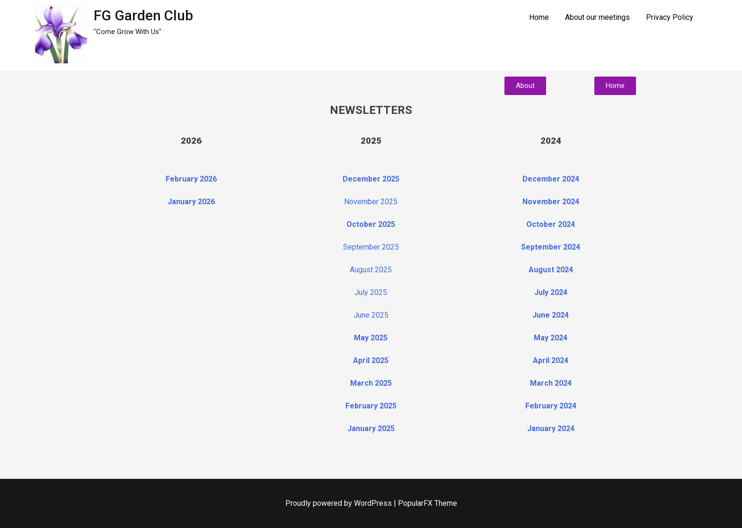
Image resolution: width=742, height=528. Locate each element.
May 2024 (550, 337)
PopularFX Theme (427, 503)
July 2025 (370, 292)
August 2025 (371, 269)
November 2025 (371, 201)
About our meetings (597, 17)
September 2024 (550, 246)
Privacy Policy (669, 17)
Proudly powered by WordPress (339, 503)
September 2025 (371, 246)
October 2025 (370, 224)
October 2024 (550, 224)
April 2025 (371, 360)
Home (539, 17)
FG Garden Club (143, 15)
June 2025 (371, 315)
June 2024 (550, 315)
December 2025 (371, 178)
